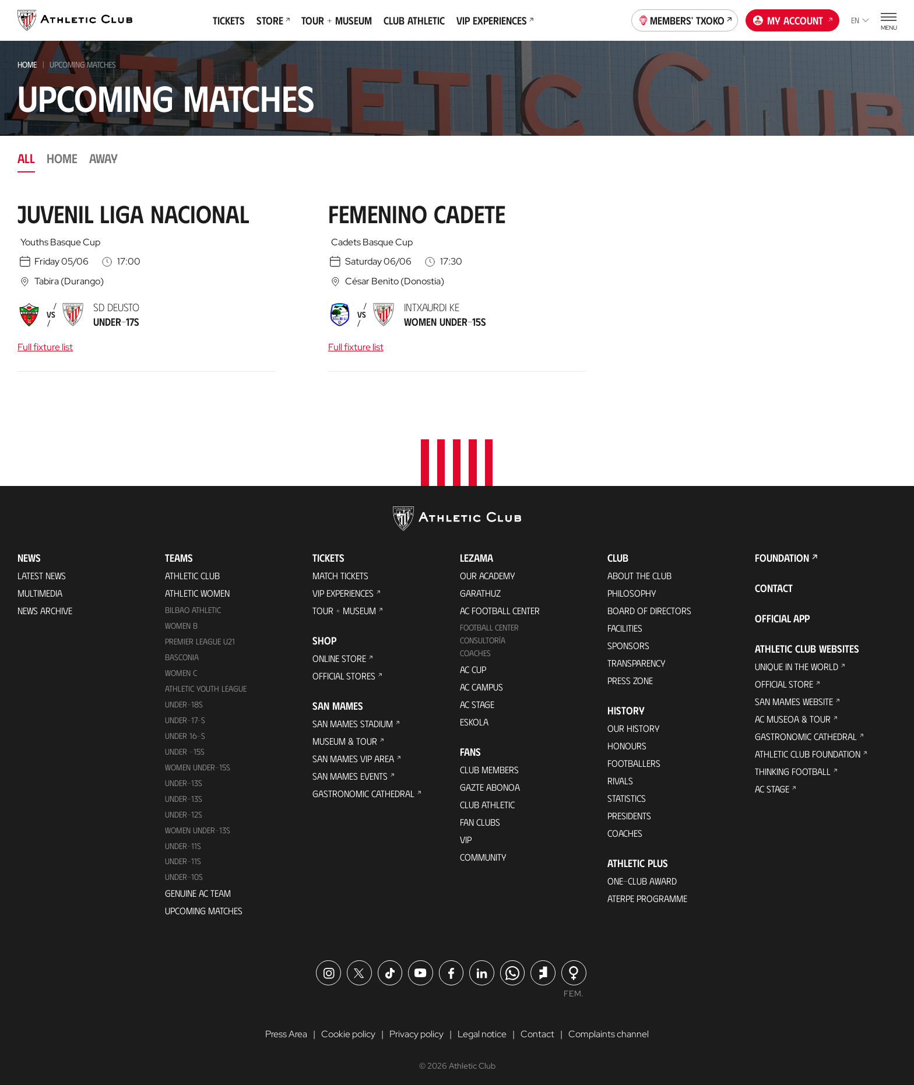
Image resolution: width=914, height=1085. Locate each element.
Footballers (633, 756)
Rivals (620, 773)
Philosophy (631, 585)
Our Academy (487, 568)
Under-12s (183, 807)
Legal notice (482, 1027)
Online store (339, 651)
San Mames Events (350, 768)
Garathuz (480, 585)
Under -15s (185, 744)
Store (273, 20)
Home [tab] (62, 157)
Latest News (41, 568)
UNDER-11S (183, 838)
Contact (774, 581)
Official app (782, 611)
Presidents (629, 808)
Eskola (474, 714)
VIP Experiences (494, 20)
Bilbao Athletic (193, 603)
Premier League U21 (200, 634)
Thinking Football (793, 764)
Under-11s (183, 854)
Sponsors (628, 638)
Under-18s (184, 697)
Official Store (784, 676)
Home (27, 64)
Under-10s (184, 870)
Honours (626, 738)
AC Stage (477, 697)
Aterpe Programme (647, 891)
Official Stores (343, 668)
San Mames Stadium (352, 716)
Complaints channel (608, 1027)
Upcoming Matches (203, 903)
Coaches (475, 646)
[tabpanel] (457, 284)
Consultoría (482, 633)
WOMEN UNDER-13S (197, 822)
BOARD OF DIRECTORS (649, 603)
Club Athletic (414, 20)
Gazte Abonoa (490, 779)
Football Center (489, 620)
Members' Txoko (685, 19)
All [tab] (26, 157)
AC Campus (481, 679)
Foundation (782, 550)
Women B (181, 618)
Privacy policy (416, 1027)
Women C (181, 666)
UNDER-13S (183, 791)
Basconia (182, 650)
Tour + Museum (336, 20)
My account (793, 19)
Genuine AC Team (198, 886)
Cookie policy (348, 1027)
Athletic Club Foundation (807, 746)
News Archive (44, 603)
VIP (466, 832)
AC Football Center (500, 603)
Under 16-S (185, 728)
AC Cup (473, 662)
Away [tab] (103, 157)
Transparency (636, 655)
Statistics (626, 791)
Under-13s (183, 775)
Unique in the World (796, 659)
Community (483, 849)
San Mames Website (794, 694)
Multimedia (39, 585)
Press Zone (630, 673)
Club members (489, 762)
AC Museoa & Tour (793, 711)
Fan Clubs (480, 814)
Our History (633, 721)
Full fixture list (45, 347)
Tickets (229, 20)
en (860, 20)
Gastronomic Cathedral (363, 786)
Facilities (624, 620)
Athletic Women (197, 585)
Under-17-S (185, 713)
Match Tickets (340, 568)
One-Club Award (642, 873)
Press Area (286, 1027)
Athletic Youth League (206, 681)
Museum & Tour (344, 733)
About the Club (639, 568)
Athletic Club (192, 568)
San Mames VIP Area (353, 751)
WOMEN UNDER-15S (197, 760)
